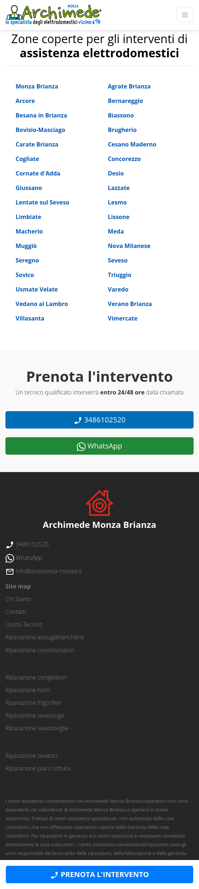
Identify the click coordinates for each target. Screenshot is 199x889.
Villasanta (30, 318)
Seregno (27, 260)
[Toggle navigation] (185, 15)
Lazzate (119, 188)
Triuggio (120, 275)
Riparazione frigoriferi (33, 703)
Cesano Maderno (132, 144)
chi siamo (18, 599)
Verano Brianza (130, 304)
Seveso (118, 260)
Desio (116, 173)
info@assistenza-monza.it (43, 571)
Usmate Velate (37, 289)
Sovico (25, 275)
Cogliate (27, 159)
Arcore (25, 101)
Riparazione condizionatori (40, 650)
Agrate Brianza (129, 86)
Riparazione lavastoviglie (37, 728)
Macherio (29, 231)
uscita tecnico (24, 624)
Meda (116, 231)
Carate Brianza (37, 144)
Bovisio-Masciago (40, 130)
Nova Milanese (129, 246)
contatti (15, 612)
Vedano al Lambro (42, 304)
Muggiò (26, 246)
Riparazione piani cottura (37, 768)
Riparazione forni (27, 690)
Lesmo (117, 202)
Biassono (121, 115)
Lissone (119, 217)
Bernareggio (125, 101)
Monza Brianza (37, 86)
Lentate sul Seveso (42, 202)
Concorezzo (124, 159)
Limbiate (28, 217)
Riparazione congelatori (36, 677)
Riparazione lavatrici (31, 756)
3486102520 (100, 420)
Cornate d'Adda (38, 173)
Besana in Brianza (41, 115)
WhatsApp (99, 446)
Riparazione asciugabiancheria (44, 637)
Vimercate (123, 318)
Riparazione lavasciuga (34, 715)
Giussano (29, 188)
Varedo (118, 289)
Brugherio (122, 130)
